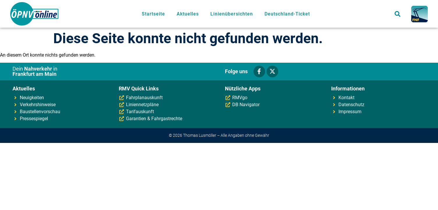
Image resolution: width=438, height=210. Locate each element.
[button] (397, 14)
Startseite (153, 14)
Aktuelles (188, 14)
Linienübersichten (231, 14)
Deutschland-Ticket (287, 14)
